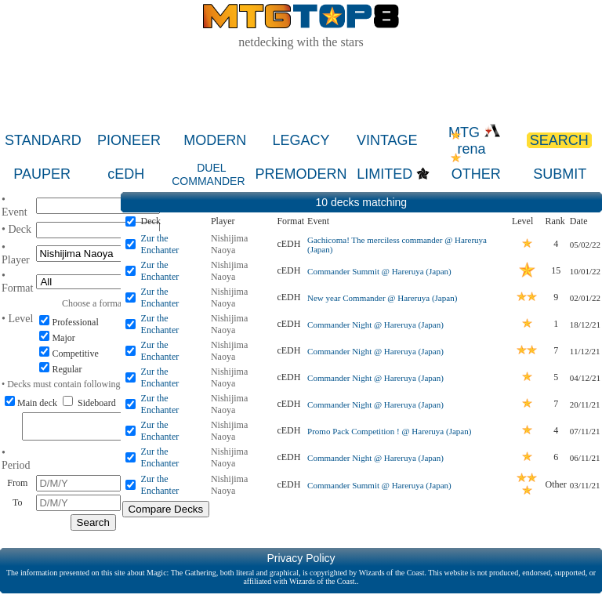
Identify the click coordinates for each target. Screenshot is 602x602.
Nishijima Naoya (229, 244)
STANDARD (43, 140)
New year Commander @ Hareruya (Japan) (382, 298)
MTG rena (474, 141)
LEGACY (301, 140)
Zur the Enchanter (160, 244)
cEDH (125, 174)
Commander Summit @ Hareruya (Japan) (379, 271)
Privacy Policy (301, 563)
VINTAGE (387, 140)
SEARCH (559, 140)
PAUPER (42, 174)
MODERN (214, 140)
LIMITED (384, 174)
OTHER (476, 174)
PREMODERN (300, 174)
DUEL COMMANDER (208, 174)
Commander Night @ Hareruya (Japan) (375, 324)
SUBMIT (559, 174)
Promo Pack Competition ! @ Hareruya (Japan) (389, 431)
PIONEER (129, 140)
